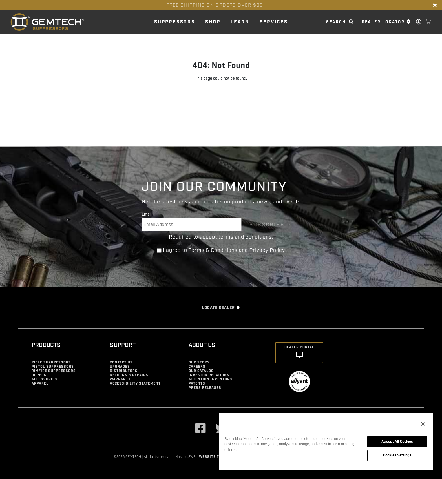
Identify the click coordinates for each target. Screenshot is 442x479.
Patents (197, 384)
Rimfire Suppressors (54, 371)
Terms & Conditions (213, 250)
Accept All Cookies (397, 441)
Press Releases (205, 388)
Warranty (120, 379)
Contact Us (121, 362)
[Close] (423, 424)
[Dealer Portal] (299, 352)
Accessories (44, 379)
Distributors (124, 371)
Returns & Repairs (129, 375)
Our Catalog (201, 371)
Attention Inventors (210, 379)
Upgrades (120, 367)
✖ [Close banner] (434, 5)
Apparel (40, 384)
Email (146, 214)
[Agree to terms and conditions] (159, 250)
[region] (326, 441)
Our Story (199, 362)
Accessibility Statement (135, 384)
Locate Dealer (221, 307)
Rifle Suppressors (51, 362)
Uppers (39, 375)
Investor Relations (209, 375)
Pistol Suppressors (53, 367)
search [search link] (336, 22)
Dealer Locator (383, 22)
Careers (197, 367)
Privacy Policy (267, 250)
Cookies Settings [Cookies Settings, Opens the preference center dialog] (397, 455)
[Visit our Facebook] (200, 429)
